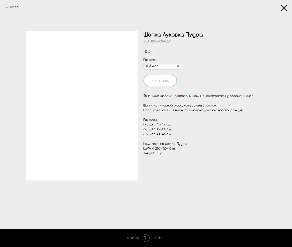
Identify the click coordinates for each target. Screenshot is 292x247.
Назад (14, 7)
